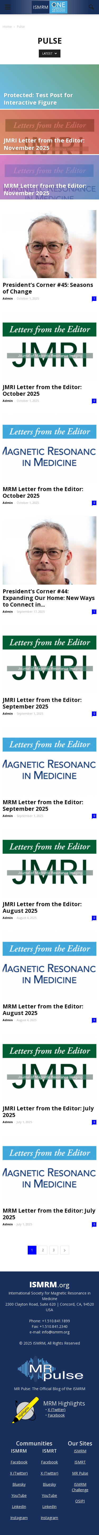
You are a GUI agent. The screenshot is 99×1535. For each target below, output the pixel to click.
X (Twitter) (56, 1409)
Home (7, 26)
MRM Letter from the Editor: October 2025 (43, 492)
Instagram (19, 1517)
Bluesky (19, 1484)
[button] (91, 7)
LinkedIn (19, 1506)
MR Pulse (80, 1473)
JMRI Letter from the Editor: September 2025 (42, 703)
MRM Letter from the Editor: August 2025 (43, 1010)
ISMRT (80, 1462)
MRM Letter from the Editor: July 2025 (49, 1214)
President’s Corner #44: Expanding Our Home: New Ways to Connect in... (49, 598)
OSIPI (80, 1500)
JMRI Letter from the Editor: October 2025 (42, 390)
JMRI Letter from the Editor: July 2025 (48, 1112)
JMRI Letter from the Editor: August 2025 (42, 907)
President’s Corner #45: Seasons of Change (48, 288)
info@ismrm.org (55, 1331)
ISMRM (80, 1450)
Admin (8, 298)
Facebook (56, 1415)
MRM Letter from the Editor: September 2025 (43, 805)
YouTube (19, 1495)
